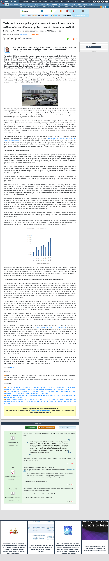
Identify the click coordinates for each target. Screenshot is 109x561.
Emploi (67, 1)
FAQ (40, 1)
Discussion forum (94, 47)
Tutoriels (33, 1)
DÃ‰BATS (66, 6)
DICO (76, 6)
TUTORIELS (19, 6)
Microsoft (42, 4)
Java (47, 4)
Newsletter (59, 1)
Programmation (66, 4)
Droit (83, 1)
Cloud (28, 4)
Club (88, 1)
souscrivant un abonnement (40, 411)
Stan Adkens (23, 34)
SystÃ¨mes (91, 4)
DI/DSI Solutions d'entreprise (17, 4)
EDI (59, 4)
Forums (25, 1)
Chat (51, 1)
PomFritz (13, 434)
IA (32, 4)
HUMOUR (82, 6)
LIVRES (38, 6)
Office (79, 4)
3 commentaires (34, 34)
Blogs (45, 1)
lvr (13, 468)
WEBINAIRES (31, 6)
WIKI (72, 6)
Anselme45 (13, 489)
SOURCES (59, 6)
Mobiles (85, 4)
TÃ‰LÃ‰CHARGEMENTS (48, 6)
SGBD (74, 4)
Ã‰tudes (75, 1)
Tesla (12, 368)
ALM (36, 4)
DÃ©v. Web (54, 4)
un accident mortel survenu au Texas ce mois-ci (49, 328)
